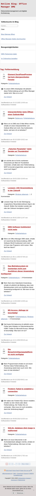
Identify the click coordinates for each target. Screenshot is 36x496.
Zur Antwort (8, 97)
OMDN (31, 473)
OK (13, 493)
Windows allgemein (21, 194)
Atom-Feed (16, 470)
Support (26, 473)
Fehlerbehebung (14, 83)
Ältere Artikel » (26, 464)
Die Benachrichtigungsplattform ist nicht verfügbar (20, 352)
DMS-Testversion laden (9, 54)
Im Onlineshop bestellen (9, 58)
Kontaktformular (18, 475)
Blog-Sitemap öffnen (8, 34)
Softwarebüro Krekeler (24, 478)
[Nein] (34, 490)
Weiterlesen (20, 493)
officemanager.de (7, 473)
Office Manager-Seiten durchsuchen (13, 39)
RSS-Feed (9, 470)
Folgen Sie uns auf (26, 470)
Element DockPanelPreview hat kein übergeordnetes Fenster (20, 77)
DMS (14, 473)
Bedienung (19, 118)
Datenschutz (21, 480)
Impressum (14, 480)
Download (20, 473)
